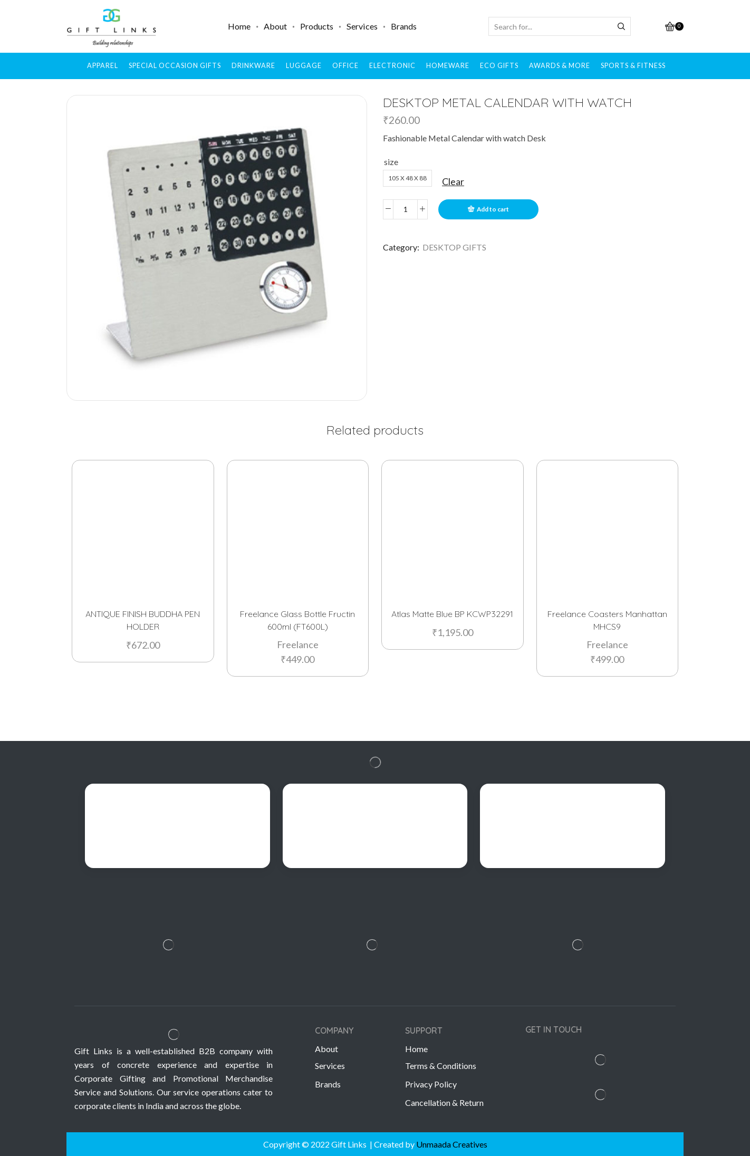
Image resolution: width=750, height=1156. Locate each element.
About (275, 26)
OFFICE (345, 66)
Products (316, 26)
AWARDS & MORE (559, 66)
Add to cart (493, 209)
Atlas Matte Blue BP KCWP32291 (452, 613)
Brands (404, 26)
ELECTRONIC (392, 66)
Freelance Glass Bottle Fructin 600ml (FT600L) (297, 619)
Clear (453, 181)
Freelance (298, 643)
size (391, 162)
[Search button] (621, 26)
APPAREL (102, 66)
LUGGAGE (304, 66)
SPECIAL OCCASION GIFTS (175, 66)
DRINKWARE (253, 66)
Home (239, 26)
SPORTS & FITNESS (633, 66)
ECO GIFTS (499, 66)
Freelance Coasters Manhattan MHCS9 (607, 619)
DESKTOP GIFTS (454, 247)
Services (362, 26)
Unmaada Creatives (451, 1144)
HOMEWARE (447, 66)
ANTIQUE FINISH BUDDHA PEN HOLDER (142, 619)
